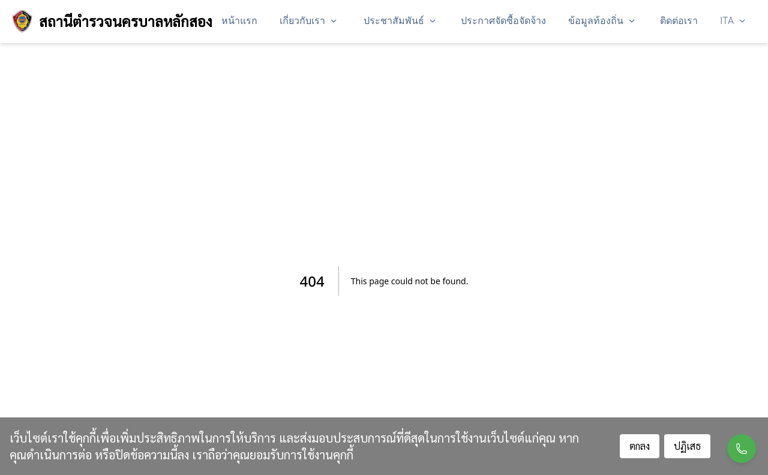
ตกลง (639, 446)
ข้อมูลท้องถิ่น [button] (601, 20)
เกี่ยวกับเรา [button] (308, 20)
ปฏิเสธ (687, 446)
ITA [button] (733, 20)
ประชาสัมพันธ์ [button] (400, 20)
